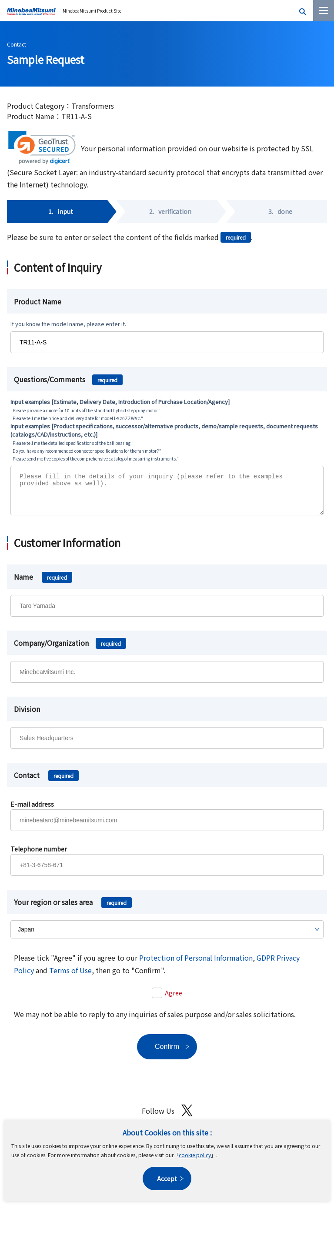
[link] (42, 147)
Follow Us (167, 1117)
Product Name (37, 301)
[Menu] (323, 10)
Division (27, 715)
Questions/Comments (68, 379)
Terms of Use (70, 977)
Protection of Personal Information (196, 964)
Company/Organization (70, 649)
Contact (16, 44)
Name (43, 583)
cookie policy (195, 1155)
